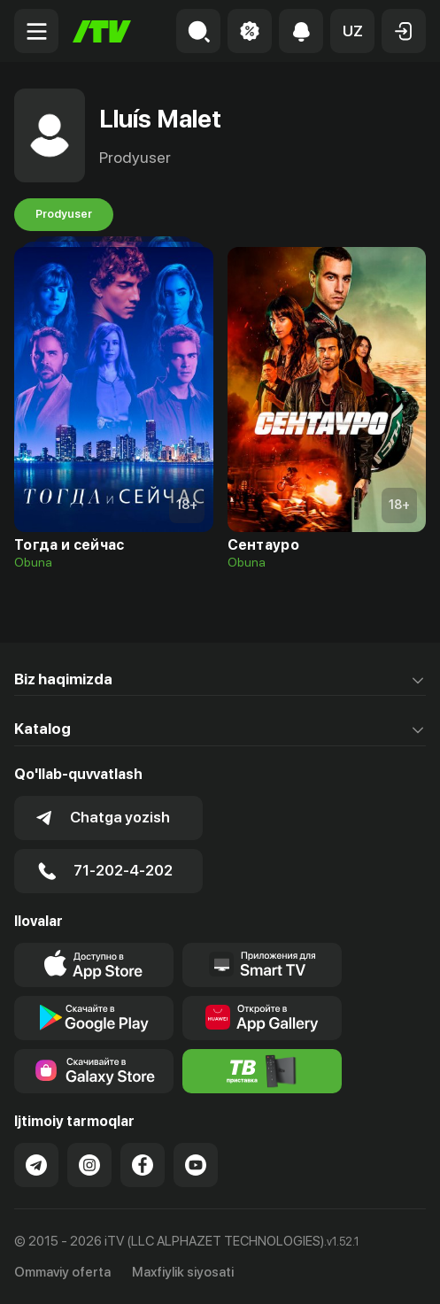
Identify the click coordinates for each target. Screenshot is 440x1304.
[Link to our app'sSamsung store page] (94, 1071)
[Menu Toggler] (36, 31)
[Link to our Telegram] (36, 1165)
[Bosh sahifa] (102, 31)
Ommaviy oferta (62, 1272)
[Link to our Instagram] (89, 1165)
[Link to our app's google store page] (94, 1018)
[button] (352, 31)
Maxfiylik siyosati (183, 1272)
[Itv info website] (262, 1071)
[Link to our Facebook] (142, 1165)
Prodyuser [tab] (63, 214)
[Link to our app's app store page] (94, 965)
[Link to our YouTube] (196, 1165)
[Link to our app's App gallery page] (262, 1018)
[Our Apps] (262, 965)
